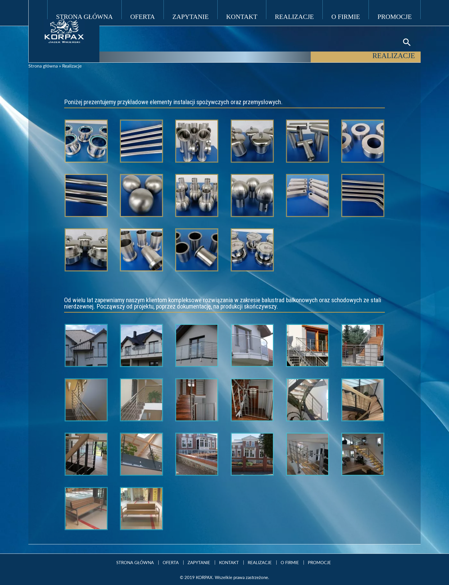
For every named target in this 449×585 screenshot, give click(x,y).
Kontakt (241, 16)
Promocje (394, 16)
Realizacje (294, 16)
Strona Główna (84, 16)
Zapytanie (190, 16)
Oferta (142, 16)
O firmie (345, 16)
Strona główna (43, 65)
